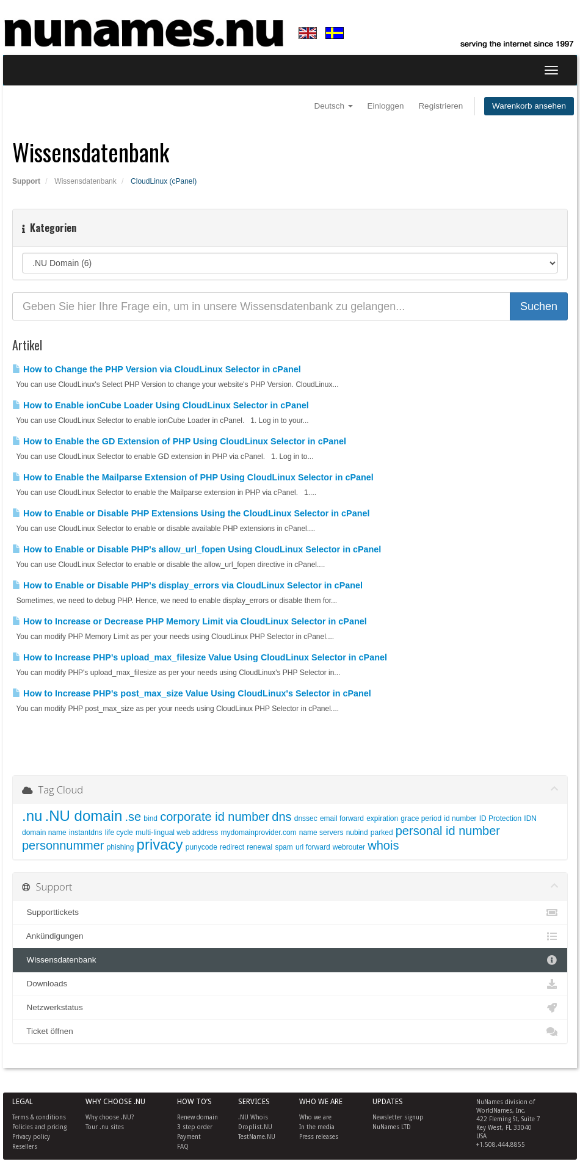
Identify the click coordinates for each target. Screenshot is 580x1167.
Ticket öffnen (290, 1031)
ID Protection (500, 818)
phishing (120, 847)
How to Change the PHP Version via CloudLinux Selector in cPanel (156, 369)
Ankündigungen (290, 936)
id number (460, 818)
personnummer (63, 845)
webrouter (349, 847)
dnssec (305, 818)
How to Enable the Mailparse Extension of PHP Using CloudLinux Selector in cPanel (193, 477)
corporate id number (214, 816)
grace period (421, 818)
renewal (259, 847)
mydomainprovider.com (259, 832)
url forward (312, 847)
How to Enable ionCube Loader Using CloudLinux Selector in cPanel (160, 405)
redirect (232, 847)
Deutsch (333, 105)
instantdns (86, 832)
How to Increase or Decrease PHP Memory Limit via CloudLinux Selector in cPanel (189, 621)
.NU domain (84, 816)
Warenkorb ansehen (529, 105)
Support (26, 181)
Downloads (290, 984)
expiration (382, 818)
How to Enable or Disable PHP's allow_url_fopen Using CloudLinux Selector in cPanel (196, 549)
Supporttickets (290, 912)
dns (281, 816)
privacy (160, 844)
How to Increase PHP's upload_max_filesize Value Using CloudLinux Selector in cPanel (199, 657)
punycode (201, 847)
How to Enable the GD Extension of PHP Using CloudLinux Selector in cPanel (179, 441)
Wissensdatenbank (85, 181)
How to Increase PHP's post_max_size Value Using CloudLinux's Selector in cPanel (191, 693)
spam (283, 847)
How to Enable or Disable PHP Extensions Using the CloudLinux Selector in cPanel (190, 513)
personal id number (448, 830)
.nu (32, 816)
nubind (357, 832)
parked (382, 832)
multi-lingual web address (177, 832)
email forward (342, 818)
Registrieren (440, 105)
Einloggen (386, 105)
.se (133, 816)
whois (383, 845)
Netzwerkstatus (290, 1007)
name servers (321, 832)
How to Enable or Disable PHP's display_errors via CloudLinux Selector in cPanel (187, 585)
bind (150, 818)
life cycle (119, 832)
